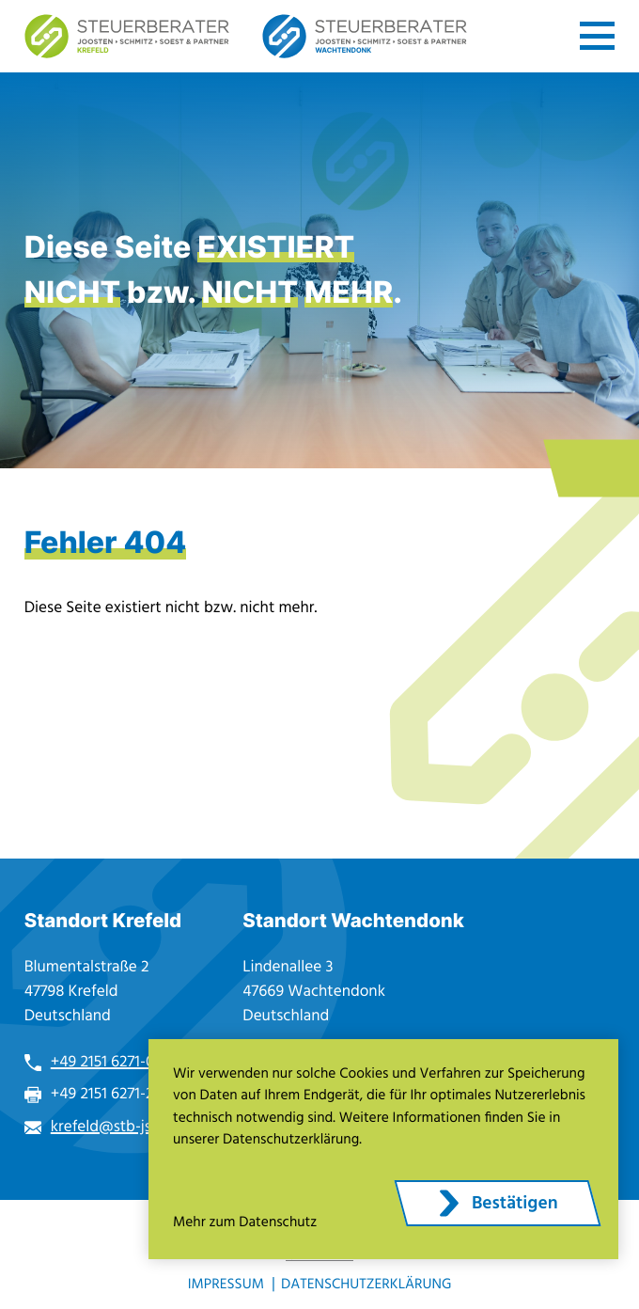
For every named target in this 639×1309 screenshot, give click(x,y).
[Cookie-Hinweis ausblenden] (497, 1203)
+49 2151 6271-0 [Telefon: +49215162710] (102, 1062)
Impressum (226, 1285)
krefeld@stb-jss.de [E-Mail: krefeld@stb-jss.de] (115, 1127)
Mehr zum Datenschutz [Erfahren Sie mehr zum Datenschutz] (245, 1223)
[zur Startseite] (126, 36)
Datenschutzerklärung (366, 1285)
